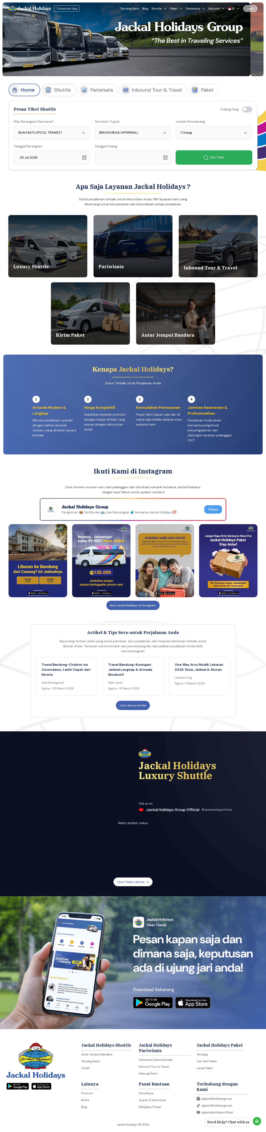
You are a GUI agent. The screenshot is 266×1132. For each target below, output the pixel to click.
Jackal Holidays (34, 8)
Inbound (216, 8)
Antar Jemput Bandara (96, 1054)
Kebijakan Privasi (150, 1107)
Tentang (202, 1054)
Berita (85, 1100)
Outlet (85, 1068)
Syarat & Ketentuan (152, 1100)
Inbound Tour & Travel (154, 1066)
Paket (176, 8)
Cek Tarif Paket (207, 1061)
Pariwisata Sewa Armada (156, 1060)
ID (234, 8)
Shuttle (159, 8)
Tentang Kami (129, 8)
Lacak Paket (205, 1068)
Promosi (86, 1093)
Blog (145, 8)
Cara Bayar (146, 1093)
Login (250, 8)
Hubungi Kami (148, 1073)
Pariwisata (195, 8)
